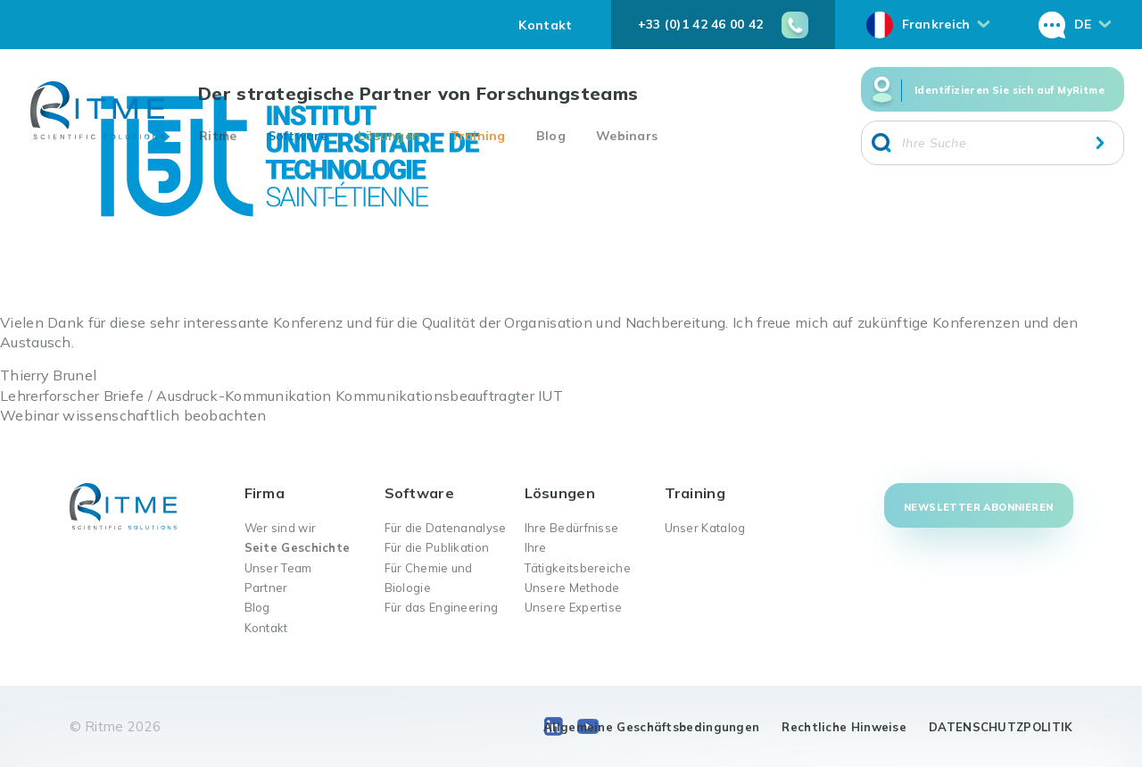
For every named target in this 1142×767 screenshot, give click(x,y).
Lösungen (389, 136)
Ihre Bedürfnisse (572, 528)
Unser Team (278, 568)
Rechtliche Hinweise (844, 727)
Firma (265, 493)
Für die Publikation (437, 547)
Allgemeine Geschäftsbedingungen (651, 727)
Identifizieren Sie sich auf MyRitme (1009, 90)
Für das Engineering (442, 607)
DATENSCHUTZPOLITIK (1000, 727)
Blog (551, 136)
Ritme (218, 136)
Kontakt (545, 25)
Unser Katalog (705, 528)
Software (297, 136)
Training (478, 136)
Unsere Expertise (574, 607)
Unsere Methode (572, 587)
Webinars (627, 136)
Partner (266, 587)
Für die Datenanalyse (446, 528)
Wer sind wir (280, 528)
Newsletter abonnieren (978, 507)
